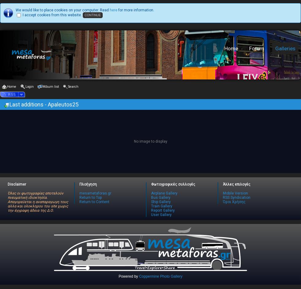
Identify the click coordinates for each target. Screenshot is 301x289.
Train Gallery (161, 206)
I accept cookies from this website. (52, 15)
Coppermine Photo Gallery (160, 276)
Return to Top (90, 197)
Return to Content (94, 202)
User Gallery (161, 215)
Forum (256, 48)
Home (231, 48)
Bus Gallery (160, 197)
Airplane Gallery (164, 193)
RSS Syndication (236, 197)
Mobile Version (235, 193)
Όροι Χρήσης (234, 202)
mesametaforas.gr (95, 193)
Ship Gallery (161, 202)
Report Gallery (163, 210)
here (113, 10)
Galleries (285, 48)
